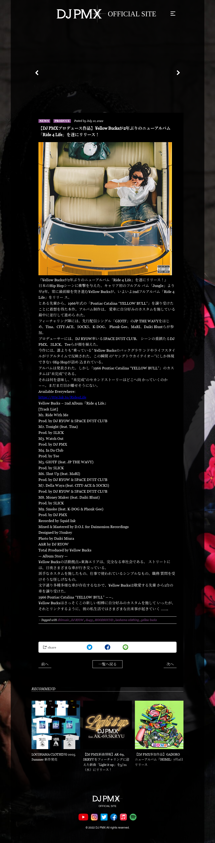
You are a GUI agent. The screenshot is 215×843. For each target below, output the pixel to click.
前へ (45, 664)
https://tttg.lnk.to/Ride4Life (62, 397)
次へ (170, 664)
